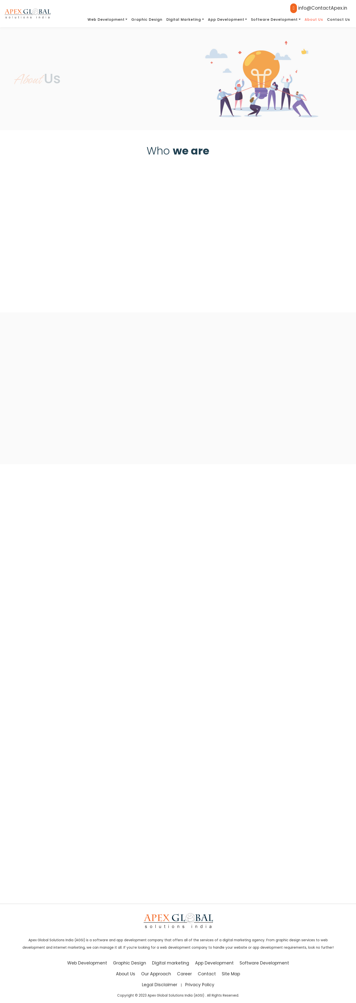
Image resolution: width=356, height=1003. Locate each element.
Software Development (274, 19)
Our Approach (156, 974)
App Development (226, 19)
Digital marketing (183, 19)
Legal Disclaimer (159, 985)
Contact (207, 974)
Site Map (231, 974)
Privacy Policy (199, 985)
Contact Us (338, 19)
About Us (314, 19)
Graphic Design (146, 19)
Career (184, 974)
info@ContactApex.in (318, 8)
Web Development (106, 19)
